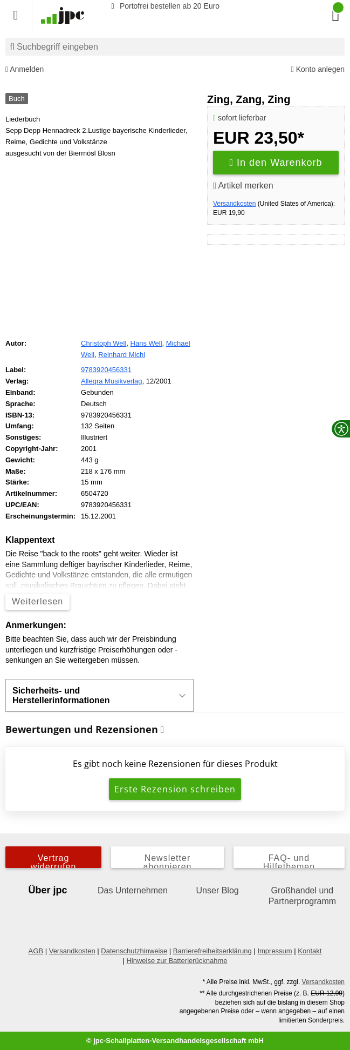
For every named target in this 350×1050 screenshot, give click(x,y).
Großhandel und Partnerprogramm (302, 896)
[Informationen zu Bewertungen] (162, 730)
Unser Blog (217, 890)
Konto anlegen (318, 69)
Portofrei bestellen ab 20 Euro (163, 6)
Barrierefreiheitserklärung (212, 951)
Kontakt (309, 951)
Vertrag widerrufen (54, 860)
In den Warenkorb (276, 162)
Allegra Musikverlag (111, 381)
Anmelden (24, 69)
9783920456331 (106, 370)
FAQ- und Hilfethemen (289, 860)
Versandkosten (234, 203)
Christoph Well (103, 343)
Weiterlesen (37, 601)
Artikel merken (243, 185)
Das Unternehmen (133, 890)
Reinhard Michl (121, 355)
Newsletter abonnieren (167, 860)
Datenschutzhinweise (134, 951)
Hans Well (146, 343)
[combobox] (175, 47)
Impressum (274, 951)
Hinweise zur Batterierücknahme (176, 961)
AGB (36, 951)
